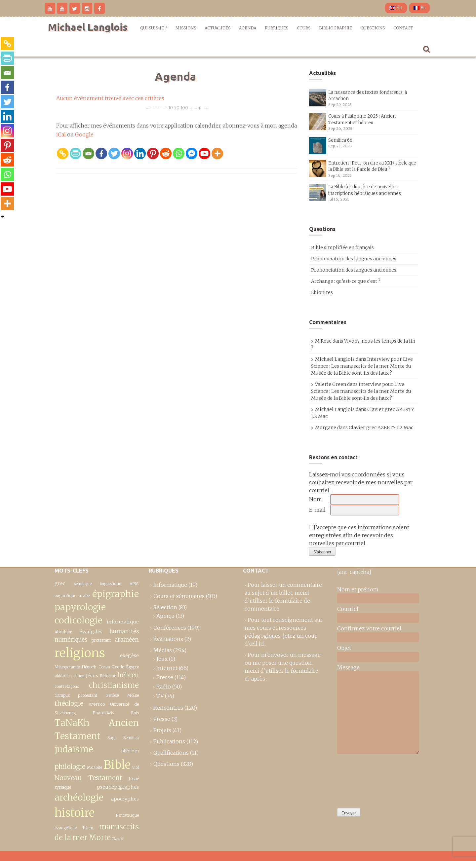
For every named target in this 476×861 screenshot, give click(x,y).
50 (176, 107)
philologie (70, 766)
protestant (101, 640)
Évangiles (90, 632)
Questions (373, 27)
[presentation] (364, 779)
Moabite (94, 767)
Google (84, 134)
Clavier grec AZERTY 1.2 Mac (381, 427)
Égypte (132, 666)
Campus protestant (76, 695)
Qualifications (171, 752)
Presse (164, 677)
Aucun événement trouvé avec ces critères (110, 98)
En (395, 8)
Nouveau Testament (88, 778)
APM (134, 583)
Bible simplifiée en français (342, 247)
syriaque (63, 787)
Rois (135, 712)
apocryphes (125, 799)
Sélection (165, 607)
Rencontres (168, 707)
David (117, 838)
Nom (315, 499)
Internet (167, 668)
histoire (75, 812)
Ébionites (322, 292)
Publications (169, 741)
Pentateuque (127, 815)
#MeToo (97, 704)
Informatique (170, 584)
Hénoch (89, 666)
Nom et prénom (357, 589)
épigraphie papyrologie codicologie (97, 607)
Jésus (92, 676)
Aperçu (165, 616)
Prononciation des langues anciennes (353, 259)
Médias (162, 650)
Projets (162, 730)
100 (184, 107)
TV (160, 696)
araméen (127, 639)
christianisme (114, 685)
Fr (419, 8)
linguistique (110, 583)
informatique (123, 622)
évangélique (66, 827)
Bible (117, 765)
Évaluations (168, 639)
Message (348, 667)
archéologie (79, 797)
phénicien (130, 750)
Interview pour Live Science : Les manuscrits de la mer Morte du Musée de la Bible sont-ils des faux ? (362, 366)
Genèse (112, 695)
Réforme (108, 675)
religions (80, 652)
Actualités (217, 27)
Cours (303, 27)
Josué (134, 778)
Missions (186, 27)
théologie (69, 703)
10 (170, 107)
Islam (88, 827)
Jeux (162, 658)
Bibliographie (335, 27)
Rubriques (276, 27)
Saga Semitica (123, 737)
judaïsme (74, 749)
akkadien (63, 675)
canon (79, 675)
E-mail (317, 509)
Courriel (347, 609)
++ (198, 107)
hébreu (128, 675)
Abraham (63, 631)
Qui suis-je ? (153, 27)
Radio (163, 686)
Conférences (169, 627)
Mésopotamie (67, 666)
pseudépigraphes (118, 787)
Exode (118, 666)
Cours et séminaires (179, 596)
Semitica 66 (340, 140)
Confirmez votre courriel (369, 628)
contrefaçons (67, 686)
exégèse (129, 655)
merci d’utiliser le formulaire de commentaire (277, 600)
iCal (61, 134)
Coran (104, 666)
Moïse (133, 695)
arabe (84, 595)
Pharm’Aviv (103, 712)
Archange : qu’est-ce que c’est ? (345, 281)
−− (156, 107)
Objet (344, 648)
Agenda (247, 27)
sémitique (83, 583)
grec (60, 583)
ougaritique (65, 595)
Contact (403, 27)
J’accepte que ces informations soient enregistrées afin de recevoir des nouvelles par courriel (359, 535)
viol (135, 767)
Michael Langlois (88, 27)
